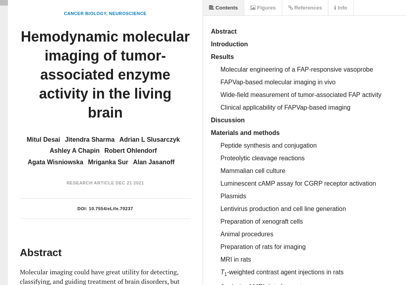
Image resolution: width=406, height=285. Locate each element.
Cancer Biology (85, 13)
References (305, 8)
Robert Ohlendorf (130, 150)
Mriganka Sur (108, 162)
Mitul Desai (43, 139)
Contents (223, 8)
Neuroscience (128, 13)
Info (340, 8)
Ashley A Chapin (75, 150)
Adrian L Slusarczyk (149, 139)
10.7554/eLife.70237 (111, 208)
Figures (263, 8)
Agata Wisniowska (55, 162)
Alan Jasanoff (153, 162)
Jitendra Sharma (90, 139)
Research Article (90, 182)
